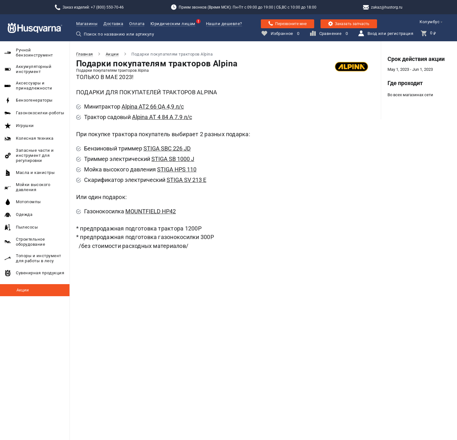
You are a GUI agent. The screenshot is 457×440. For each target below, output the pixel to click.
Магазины (86, 23)
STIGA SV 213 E (186, 180)
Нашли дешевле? (224, 23)
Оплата (136, 23)
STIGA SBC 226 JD (167, 148)
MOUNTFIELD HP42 (150, 211)
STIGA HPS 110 (176, 169)
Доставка (113, 23)
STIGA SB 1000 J (172, 159)
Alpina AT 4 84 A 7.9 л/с (162, 117)
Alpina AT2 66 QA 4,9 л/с (153, 106)
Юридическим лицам (172, 23)
